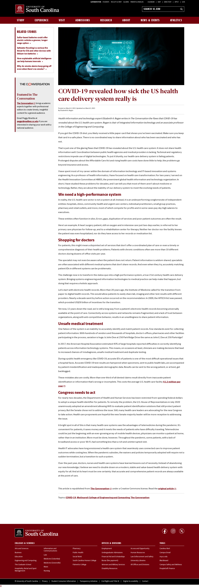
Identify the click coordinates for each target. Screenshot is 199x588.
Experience (41, 20)
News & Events (150, 20)
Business (18, 553)
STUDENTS (106, 2)
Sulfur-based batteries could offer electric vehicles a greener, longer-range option (32, 40)
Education (19, 557)
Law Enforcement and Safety (142, 557)
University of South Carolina (27, 581)
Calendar (151, 2)
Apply (177, 2)
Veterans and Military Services (113, 565)
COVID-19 (71, 498)
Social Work (77, 557)
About (126, 20)
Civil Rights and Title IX (110, 581)
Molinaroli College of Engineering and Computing (103, 498)
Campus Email (165, 553)
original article (166, 489)
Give (183, 2)
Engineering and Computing (25, 561)
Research (106, 20)
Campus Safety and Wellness (171, 565)
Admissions (82, 20)
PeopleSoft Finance (167, 568)
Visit (62, 20)
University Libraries (138, 561)
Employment (107, 549)
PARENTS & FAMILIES (137, 2)
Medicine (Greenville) (52, 563)
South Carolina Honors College (84, 561)
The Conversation (100, 489)
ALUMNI (126, 2)
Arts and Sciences (21, 549)
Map (159, 2)
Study (20, 20)
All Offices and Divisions (140, 565)
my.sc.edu (163, 557)
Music (46, 567)
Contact (145, 581)
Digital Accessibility (130, 581)
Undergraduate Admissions (112, 553)
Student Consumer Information (63, 581)
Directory (167, 2)
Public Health (78, 553)
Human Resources (138, 553)
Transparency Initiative (88, 581)
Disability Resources (109, 568)
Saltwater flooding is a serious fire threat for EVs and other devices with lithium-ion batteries (34, 51)
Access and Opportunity (140, 549)
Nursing (47, 571)
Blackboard (164, 561)
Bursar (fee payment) (110, 561)
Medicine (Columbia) (52, 559)
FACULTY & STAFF (116, 2)
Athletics (176, 20)
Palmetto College (79, 565)
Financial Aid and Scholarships (113, 557)
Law (45, 555)
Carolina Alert (165, 549)
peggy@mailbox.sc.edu (27, 122)
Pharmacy (76, 549)
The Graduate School (23, 565)
